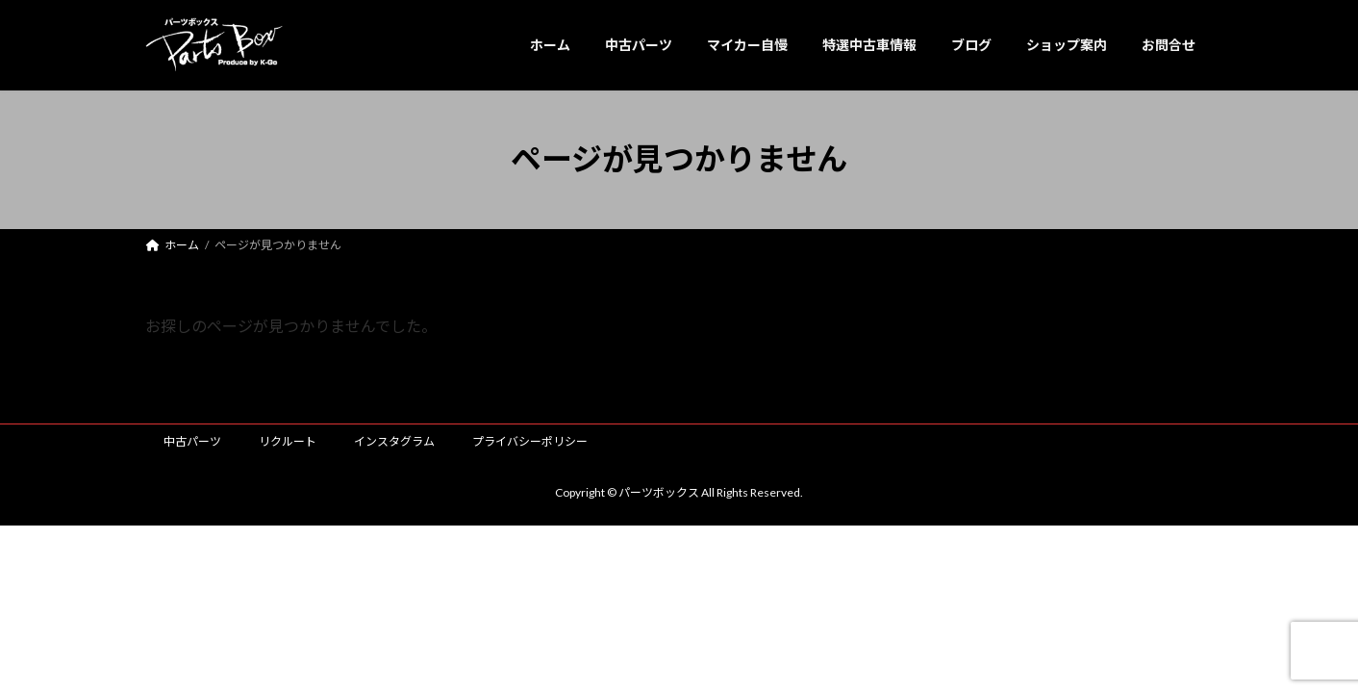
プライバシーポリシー (530, 441)
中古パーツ (192, 441)
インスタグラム (394, 441)
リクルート (287, 441)
